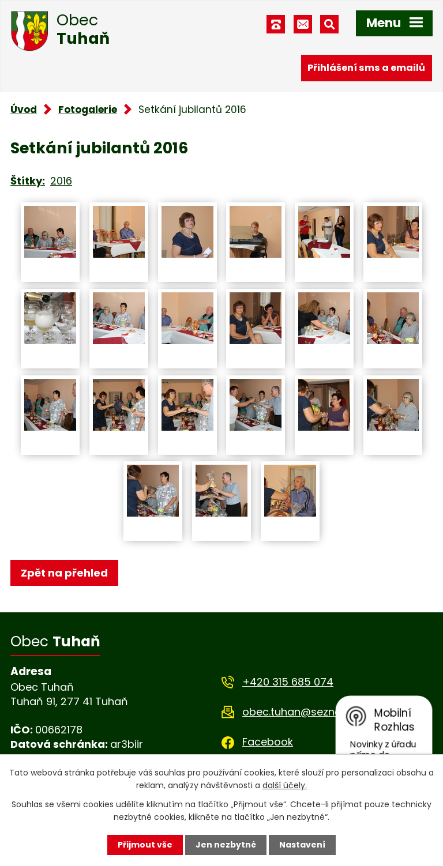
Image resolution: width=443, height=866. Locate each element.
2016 (61, 181)
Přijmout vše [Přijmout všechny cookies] (145, 844)
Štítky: (27, 181)
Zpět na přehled (64, 573)
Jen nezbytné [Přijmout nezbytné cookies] (226, 844)
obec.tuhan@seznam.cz (303, 712)
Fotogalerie (87, 109)
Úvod (23, 109)
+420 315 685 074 (287, 682)
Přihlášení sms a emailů (366, 67)
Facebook (267, 742)
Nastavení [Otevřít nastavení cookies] (302, 844)
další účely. (284, 785)
